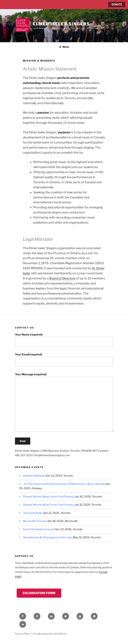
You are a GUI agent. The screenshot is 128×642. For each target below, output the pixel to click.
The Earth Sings (32, 513)
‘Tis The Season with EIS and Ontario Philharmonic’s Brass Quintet (63, 484)
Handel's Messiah (34, 475)
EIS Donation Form (39, 593)
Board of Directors (62, 278)
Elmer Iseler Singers (61, 23)
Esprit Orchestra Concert (38, 529)
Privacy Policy (22, 633)
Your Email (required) (64, 360)
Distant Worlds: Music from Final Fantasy (48, 496)
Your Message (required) (64, 402)
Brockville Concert (34, 521)
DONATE (117, 4)
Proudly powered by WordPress (50, 633)
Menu (64, 46)
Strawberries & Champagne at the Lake (47, 537)
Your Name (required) (64, 340)
